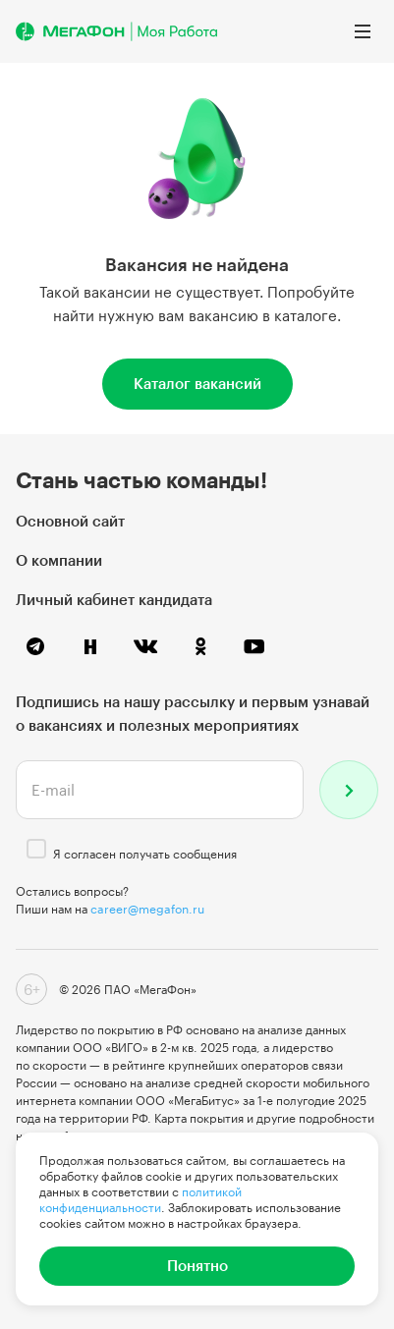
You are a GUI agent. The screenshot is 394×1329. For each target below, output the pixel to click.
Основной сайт (70, 520)
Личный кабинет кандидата (114, 599)
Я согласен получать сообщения (145, 853)
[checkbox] (36, 848)
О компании (59, 560)
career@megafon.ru (147, 908)
